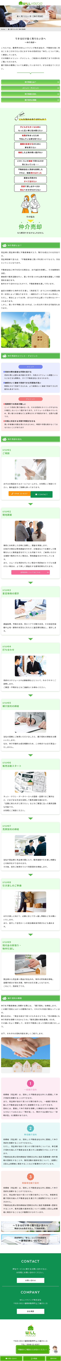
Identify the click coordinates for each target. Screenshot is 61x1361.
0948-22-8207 (21, 493)
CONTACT (42, 494)
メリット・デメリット (30, 88)
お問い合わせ (30, 1280)
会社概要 (30, 1311)
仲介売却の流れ (30, 94)
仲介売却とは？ (30, 82)
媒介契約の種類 (30, 100)
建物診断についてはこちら (30, 572)
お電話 (34, 1358)
